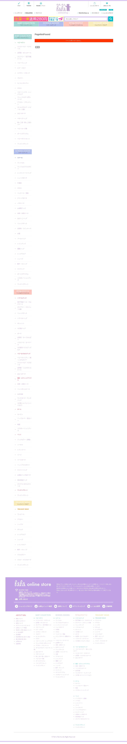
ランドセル (20, 163)
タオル (19, 88)
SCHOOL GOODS (51, 24)
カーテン (20, 414)
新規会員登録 (29, 13)
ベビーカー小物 (22, 128)
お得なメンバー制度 (45, 606)
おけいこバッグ (22, 218)
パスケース (20, 203)
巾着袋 (19, 183)
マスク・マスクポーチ (24, 560)
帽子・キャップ (22, 264)
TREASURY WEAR (100, 24)
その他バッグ (21, 328)
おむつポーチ (21, 113)
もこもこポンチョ (22, 83)
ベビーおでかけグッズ (23, 353)
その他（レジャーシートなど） (24, 404)
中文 (111, 10)
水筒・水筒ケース (22, 213)
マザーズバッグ (22, 118)
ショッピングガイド (107, 13)
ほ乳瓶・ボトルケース (24, 53)
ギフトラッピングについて (23, 625)
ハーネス (20, 444)
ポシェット (20, 323)
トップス (20, 524)
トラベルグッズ (21, 298)
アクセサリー (21, 554)
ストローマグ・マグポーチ (24, 364)
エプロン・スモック (23, 73)
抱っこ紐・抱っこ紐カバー (24, 123)
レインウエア (21, 544)
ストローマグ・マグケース (24, 47)
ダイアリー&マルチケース (24, 485)
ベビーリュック (22, 63)
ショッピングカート (94, 5)
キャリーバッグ (22, 470)
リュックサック (22, 223)
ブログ (18, 5)
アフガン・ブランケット (24, 103)
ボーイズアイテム (22, 133)
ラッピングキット (22, 144)
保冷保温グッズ (22, 480)
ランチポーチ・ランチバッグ (24, 399)
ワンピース (20, 514)
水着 (18, 233)
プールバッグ (21, 238)
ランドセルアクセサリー (24, 168)
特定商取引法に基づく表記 (23, 637)
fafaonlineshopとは (84, 13)
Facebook (29, 5)
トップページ (18, 13)
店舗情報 (109, 606)
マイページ (39, 13)
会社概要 (18, 634)
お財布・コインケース (24, 228)
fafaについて (19, 618)
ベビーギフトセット (23, 138)
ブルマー (20, 78)
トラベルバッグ (22, 318)
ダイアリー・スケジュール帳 (24, 308)
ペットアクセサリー (23, 465)
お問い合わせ (23, 599)
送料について (62, 606)
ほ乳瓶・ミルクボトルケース (24, 369)
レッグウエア (21, 254)
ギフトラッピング (79, 606)
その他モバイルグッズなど (24, 348)
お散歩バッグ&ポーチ (24, 475)
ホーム (19, 409)
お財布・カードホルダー (24, 338)
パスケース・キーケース (24, 343)
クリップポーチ (22, 198)
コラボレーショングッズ (24, 279)
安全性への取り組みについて (23, 630)
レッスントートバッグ (24, 173)
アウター (20, 519)
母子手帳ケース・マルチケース (24, 303)
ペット (19, 434)
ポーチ (19, 333)
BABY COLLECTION (26, 24)
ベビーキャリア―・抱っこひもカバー (24, 359)
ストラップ (20, 269)
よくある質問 (95, 606)
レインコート (21, 450)
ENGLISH (103, 10)
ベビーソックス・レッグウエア (24, 93)
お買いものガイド (20, 621)
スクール (20, 157)
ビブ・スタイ (21, 68)
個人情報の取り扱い (21, 639)
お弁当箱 (20, 394)
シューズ (20, 259)
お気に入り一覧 (106, 5)
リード (19, 455)
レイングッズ (21, 243)
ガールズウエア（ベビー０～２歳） (24, 108)
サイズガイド (95, 13)
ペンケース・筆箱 (22, 193)
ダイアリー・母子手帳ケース (24, 58)
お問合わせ (19, 641)
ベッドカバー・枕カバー (24, 419)
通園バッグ (20, 248)
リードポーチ (21, 460)
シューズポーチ (22, 178)
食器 (18, 424)
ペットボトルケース (23, 389)
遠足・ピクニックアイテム (24, 379)
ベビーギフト (21, 42)
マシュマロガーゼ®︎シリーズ (24, 98)
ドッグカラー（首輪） (24, 439)
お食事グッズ (21, 208)
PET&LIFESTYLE (76, 24)
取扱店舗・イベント (40, 5)
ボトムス (20, 529)
